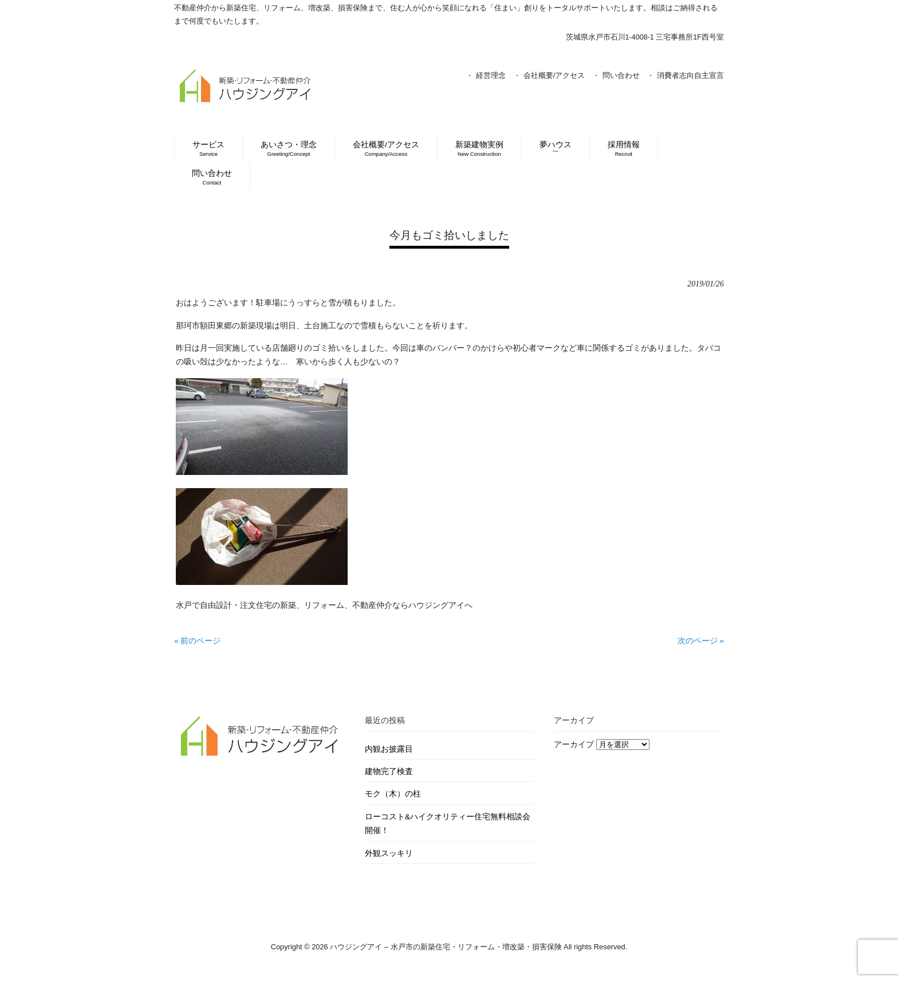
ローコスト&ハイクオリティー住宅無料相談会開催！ (447, 823)
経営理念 (491, 75)
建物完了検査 (389, 771)
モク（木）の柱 (393, 793)
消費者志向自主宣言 (690, 75)
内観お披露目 (389, 749)
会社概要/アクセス (554, 75)
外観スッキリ (389, 853)
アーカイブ (574, 744)
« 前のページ (197, 641)
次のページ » (701, 641)
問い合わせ (621, 75)
